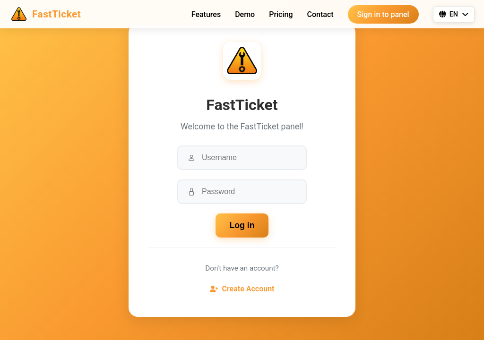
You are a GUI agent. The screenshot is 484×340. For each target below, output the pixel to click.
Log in (242, 225)
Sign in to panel (383, 14)
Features (206, 14)
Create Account (242, 288)
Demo (245, 14)
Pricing (281, 14)
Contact (320, 14)
